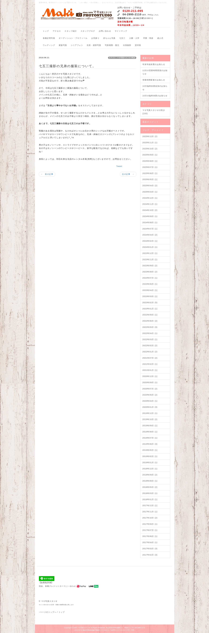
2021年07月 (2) (150, 358)
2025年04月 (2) (150, 185)
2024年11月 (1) (150, 204)
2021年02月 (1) (150, 364)
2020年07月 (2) (150, 389)
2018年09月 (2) (150, 475)
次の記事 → (128, 174)
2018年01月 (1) (150, 499)
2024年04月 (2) (150, 235)
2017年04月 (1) (150, 542)
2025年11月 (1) (150, 142)
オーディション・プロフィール (73, 38)
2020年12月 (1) (150, 376)
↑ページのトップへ (48, 612)
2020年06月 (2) (150, 395)
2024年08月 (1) (150, 222)
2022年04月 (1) (150, 333)
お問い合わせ (105, 31)
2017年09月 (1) (150, 524)
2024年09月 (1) (150, 216)
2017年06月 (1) (150, 536)
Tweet (119, 166)
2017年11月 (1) (150, 512)
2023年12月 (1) (150, 253)
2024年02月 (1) (150, 241)
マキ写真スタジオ (83, 628)
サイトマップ (121, 31)
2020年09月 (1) (150, 382)
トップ (46, 31)
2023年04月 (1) (150, 290)
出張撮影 (127, 45)
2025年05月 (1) (150, 179)
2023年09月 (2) (150, 266)
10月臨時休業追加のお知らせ (155, 87)
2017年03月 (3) (150, 548)
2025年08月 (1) (150, 161)
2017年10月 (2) (150, 518)
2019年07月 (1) (150, 438)
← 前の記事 (47, 174)
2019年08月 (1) (150, 432)
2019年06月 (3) (150, 444)
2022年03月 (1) (150, 339)
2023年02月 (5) (150, 302)
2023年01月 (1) (150, 309)
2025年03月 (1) (150, 192)
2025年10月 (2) (150, 149)
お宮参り (95, 38)
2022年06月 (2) (150, 321)
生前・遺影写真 (94, 45)
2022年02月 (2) (150, 345)
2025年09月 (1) (150, 155)
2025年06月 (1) (150, 173)
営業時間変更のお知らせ (153, 80)
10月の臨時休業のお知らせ (155, 96)
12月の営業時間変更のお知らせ (155, 72)
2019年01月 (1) (150, 462)
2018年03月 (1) (150, 493)
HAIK (132, 630)
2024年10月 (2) (150, 210)
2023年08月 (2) (150, 272)
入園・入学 (134, 38)
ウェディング (49, 45)
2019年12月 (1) (150, 413)
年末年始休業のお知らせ (153, 64)
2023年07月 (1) (150, 278)
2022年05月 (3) (150, 327)
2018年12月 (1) (150, 469)
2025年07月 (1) (150, 167)
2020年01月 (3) (150, 407)
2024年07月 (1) (150, 229)
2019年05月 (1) (150, 450)
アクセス (57, 31)
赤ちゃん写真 (109, 38)
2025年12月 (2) (150, 136)
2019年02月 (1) (150, 456)
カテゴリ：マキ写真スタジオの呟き (122, 57)
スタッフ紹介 (71, 31)
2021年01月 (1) (150, 370)
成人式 (160, 38)
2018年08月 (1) (150, 481)
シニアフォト (77, 45)
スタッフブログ (88, 31)
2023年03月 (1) (150, 296)
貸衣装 (138, 45)
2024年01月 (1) (150, 247)
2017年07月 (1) (150, 530)
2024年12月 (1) (150, 198)
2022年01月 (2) (150, 352)
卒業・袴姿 (148, 38)
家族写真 (63, 45)
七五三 (122, 38)
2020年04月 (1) (150, 401)
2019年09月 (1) (150, 426)
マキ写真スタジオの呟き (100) (153, 112)
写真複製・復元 (112, 45)
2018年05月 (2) (150, 487)
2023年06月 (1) (150, 284)
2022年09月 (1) (150, 315)
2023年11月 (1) (150, 259)
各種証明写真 (49, 38)
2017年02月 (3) (150, 555)
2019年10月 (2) (150, 419)
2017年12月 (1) (150, 505)
